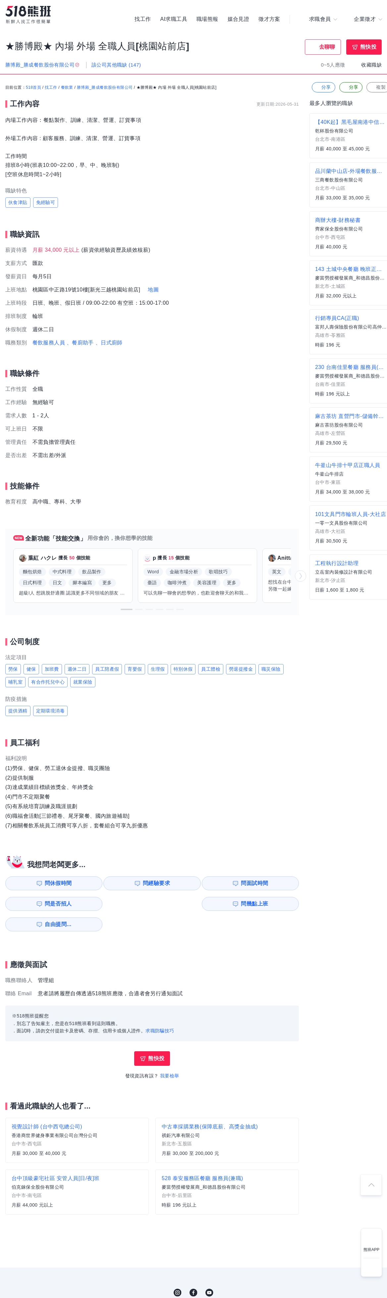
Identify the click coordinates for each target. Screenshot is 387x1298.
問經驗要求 (118, 883)
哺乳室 (15, 682)
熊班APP (371, 1249)
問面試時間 (194, 883)
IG (178, 1272)
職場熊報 (207, 20)
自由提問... (119, 904)
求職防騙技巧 (159, 1010)
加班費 (52, 669)
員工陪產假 (107, 669)
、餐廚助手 (80, 342)
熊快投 (368, 47)
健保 (31, 669)
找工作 (143, 20)
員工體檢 (210, 669)
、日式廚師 (109, 342)
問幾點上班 (43, 904)
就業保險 (82, 682)
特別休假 (183, 669)
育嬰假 (135, 669)
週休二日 (77, 669)
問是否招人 (269, 883)
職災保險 (271, 669)
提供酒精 (18, 710)
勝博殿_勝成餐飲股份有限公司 (105, 87)
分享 (323, 87)
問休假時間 (43, 883)
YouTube (209, 1272)
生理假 (158, 669)
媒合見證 (238, 20)
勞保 (13, 669)
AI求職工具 (173, 20)
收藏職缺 (371, 65)
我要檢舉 (169, 1055)
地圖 (153, 289)
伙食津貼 (18, 202)
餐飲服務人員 (48, 342)
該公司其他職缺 (116, 65)
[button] (127, 609)
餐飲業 (67, 87)
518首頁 (33, 87)
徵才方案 (269, 20)
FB (193, 1272)
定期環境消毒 (50, 710)
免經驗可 (45, 202)
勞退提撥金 (241, 669)
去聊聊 (327, 47)
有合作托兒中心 (48, 682)
